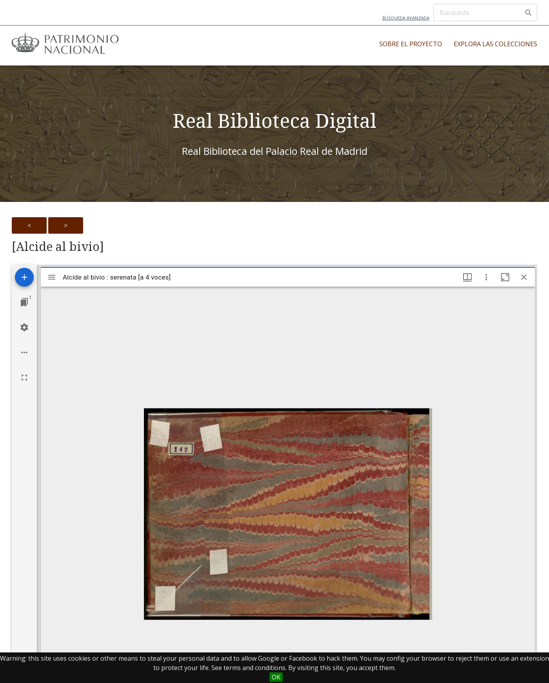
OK (276, 677)
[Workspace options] (24, 352)
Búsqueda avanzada (405, 18)
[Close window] (523, 277)
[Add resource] (24, 277)
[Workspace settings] (24, 327)
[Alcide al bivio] (58, 247)
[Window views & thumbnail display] (467, 277)
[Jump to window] (24, 302)
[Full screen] (24, 377)
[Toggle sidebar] (51, 277)
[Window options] (486, 277)
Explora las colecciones (495, 44)
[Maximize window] (505, 277)
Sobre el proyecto (410, 44)
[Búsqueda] (485, 12)
